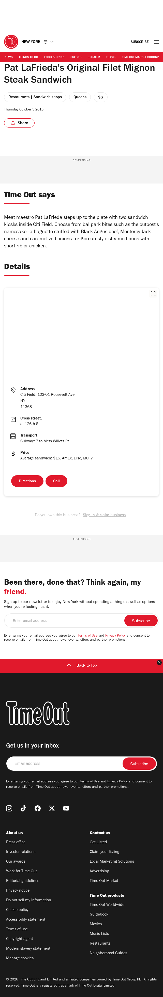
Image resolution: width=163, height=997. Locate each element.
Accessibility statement (25, 920)
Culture (76, 57)
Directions (27, 482)
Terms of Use (87, 636)
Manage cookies (20, 959)
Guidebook (99, 915)
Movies (96, 924)
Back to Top (81, 665)
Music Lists (99, 934)
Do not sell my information (28, 900)
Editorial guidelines (22, 881)
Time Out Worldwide (107, 905)
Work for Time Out (21, 871)
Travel (111, 57)
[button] (153, 294)
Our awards (15, 862)
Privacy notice (17, 891)
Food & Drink (54, 57)
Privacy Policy (115, 636)
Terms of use (17, 930)
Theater (94, 57)
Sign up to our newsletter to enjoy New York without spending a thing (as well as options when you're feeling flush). (79, 604)
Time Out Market (104, 881)
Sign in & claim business (104, 515)
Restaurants (100, 944)
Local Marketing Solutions (112, 862)
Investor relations (20, 852)
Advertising (99, 871)
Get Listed (98, 842)
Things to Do (28, 57)
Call (56, 482)
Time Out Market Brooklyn (142, 57)
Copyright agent (19, 939)
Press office (15, 842)
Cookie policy (17, 910)
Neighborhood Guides (108, 953)
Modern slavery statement (28, 949)
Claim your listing (104, 852)
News (9, 57)
